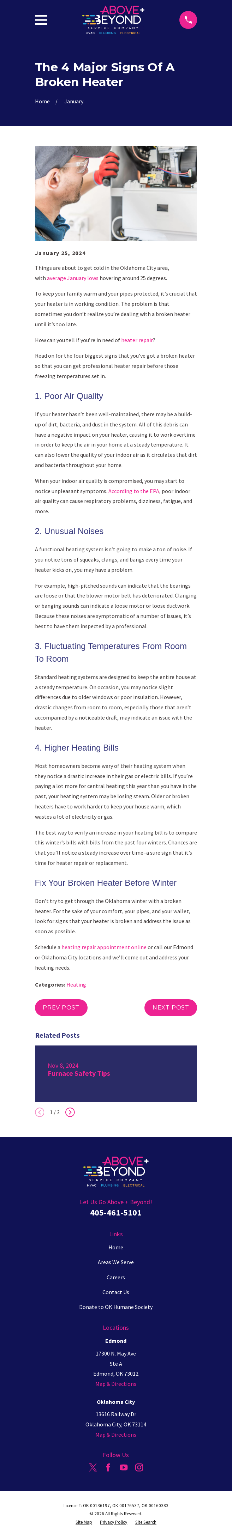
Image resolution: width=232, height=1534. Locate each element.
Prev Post (61, 1007)
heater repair (137, 340)
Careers (116, 1277)
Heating (76, 984)
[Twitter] (93, 1467)
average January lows (73, 277)
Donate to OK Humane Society (116, 1306)
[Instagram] (139, 1467)
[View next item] (70, 1112)
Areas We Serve (116, 1262)
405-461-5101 (116, 1212)
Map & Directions (115, 1383)
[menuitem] (84, 1522)
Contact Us (115, 1292)
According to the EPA (133, 491)
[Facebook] (108, 1467)
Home (115, 1247)
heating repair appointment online (104, 947)
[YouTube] (123, 1467)
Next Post (171, 1007)
